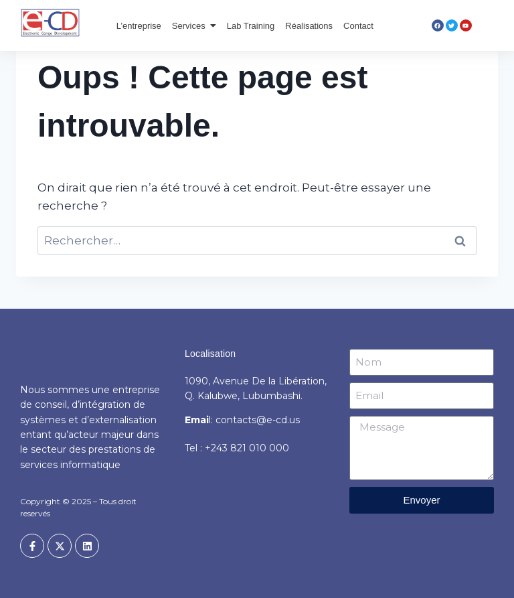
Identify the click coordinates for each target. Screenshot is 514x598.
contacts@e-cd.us (258, 420)
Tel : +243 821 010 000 (237, 448)
